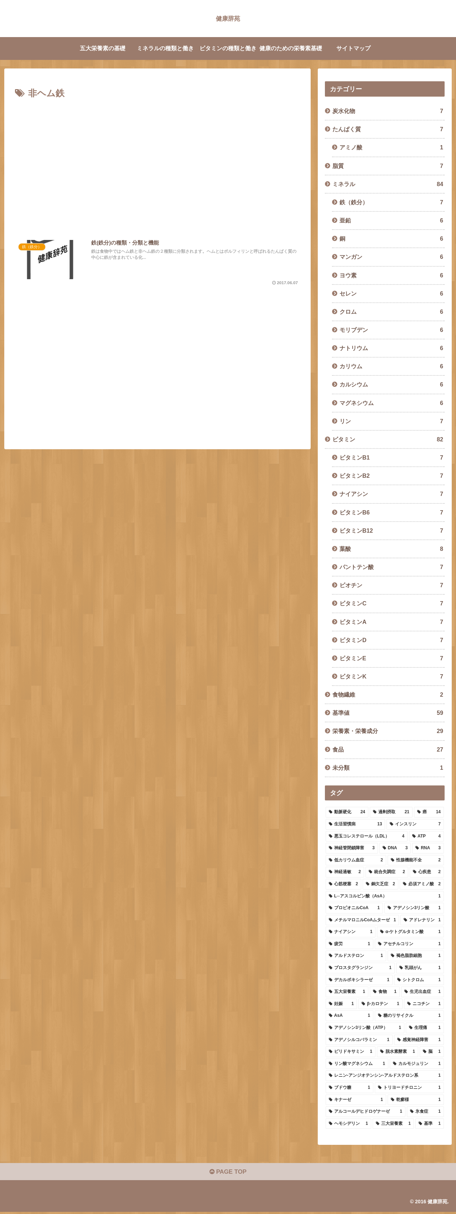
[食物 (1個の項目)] (385, 992)
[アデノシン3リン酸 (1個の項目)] (414, 908)
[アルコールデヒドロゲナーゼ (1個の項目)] (365, 1111)
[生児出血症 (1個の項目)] (422, 992)
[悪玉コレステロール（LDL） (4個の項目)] (367, 836)
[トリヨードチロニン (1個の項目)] (409, 1087)
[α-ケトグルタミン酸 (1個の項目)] (410, 932)
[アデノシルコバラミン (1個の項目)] (359, 1040)
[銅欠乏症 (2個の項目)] (380, 884)
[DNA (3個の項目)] (395, 848)
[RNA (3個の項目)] (428, 848)
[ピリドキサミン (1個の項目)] (350, 1051)
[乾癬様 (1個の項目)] (416, 1100)
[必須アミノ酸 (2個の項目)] (422, 884)
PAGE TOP (228, 1173)
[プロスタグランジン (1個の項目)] (360, 968)
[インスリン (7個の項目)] (415, 824)
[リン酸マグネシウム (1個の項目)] (357, 1064)
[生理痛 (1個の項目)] (425, 1028)
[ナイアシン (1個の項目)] (350, 932)
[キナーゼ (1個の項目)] (356, 1100)
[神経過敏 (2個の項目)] (345, 872)
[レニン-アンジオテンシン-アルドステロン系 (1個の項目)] (385, 1075)
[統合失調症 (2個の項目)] (387, 872)
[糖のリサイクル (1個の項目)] (409, 1015)
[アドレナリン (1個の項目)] (422, 920)
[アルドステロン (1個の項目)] (356, 956)
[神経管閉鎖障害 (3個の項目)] (352, 848)
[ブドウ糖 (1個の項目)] (349, 1087)
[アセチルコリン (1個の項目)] (409, 944)
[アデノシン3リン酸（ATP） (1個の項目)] (365, 1028)
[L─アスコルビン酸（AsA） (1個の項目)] (385, 896)
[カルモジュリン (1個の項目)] (417, 1064)
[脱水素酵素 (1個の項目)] (397, 1051)
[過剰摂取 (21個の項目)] (391, 812)
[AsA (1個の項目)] (349, 1015)
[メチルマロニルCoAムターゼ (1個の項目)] (362, 920)
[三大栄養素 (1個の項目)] (393, 1123)
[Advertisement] (157, 166)
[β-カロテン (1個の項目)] (380, 1004)
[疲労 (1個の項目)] (349, 944)
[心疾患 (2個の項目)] (427, 872)
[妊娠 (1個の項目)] (341, 1004)
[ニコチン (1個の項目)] (424, 1004)
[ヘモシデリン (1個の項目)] (348, 1123)
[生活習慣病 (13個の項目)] (355, 824)
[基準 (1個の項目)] (429, 1123)
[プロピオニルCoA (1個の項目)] (354, 908)
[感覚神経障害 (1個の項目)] (419, 1040)
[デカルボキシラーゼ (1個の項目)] (359, 980)
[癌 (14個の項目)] (429, 812)
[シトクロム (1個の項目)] (419, 980)
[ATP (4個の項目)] (426, 836)
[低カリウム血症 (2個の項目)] (356, 860)
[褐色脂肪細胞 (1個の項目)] (416, 956)
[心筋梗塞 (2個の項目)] (343, 884)
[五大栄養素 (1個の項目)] (347, 992)
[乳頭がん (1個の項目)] (420, 968)
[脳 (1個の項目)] (432, 1051)
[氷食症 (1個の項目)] (425, 1111)
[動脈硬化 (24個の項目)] (347, 812)
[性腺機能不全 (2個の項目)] (416, 860)
